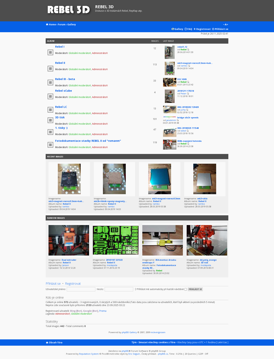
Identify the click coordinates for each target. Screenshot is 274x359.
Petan (183, 93)
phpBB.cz (163, 353)
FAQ (189, 28)
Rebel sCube (63, 90)
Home (52, 24)
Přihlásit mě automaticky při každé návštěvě (162, 289)
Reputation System (89, 353)
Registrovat (203, 28)
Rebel (183, 49)
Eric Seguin (134, 353)
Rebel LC (61, 107)
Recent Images (55, 156)
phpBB (125, 350)
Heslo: (100, 289)
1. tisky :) (61, 128)
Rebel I (59, 46)
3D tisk (60, 117)
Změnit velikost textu (225, 24)
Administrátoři (100, 52)
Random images (56, 218)
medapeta (112, 265)
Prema (102, 310)
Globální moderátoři (80, 52)
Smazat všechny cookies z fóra (157, 342)
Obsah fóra (55, 342)
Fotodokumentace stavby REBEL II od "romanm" (88, 141)
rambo (184, 65)
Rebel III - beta (65, 79)
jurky (183, 109)
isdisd (183, 130)
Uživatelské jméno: (56, 289)
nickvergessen (158, 332)
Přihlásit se (221, 28)
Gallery (71, 24)
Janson (65, 265)
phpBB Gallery (129, 332)
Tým (134, 342)
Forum (61, 24)
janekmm (171, 120)
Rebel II (60, 63)
